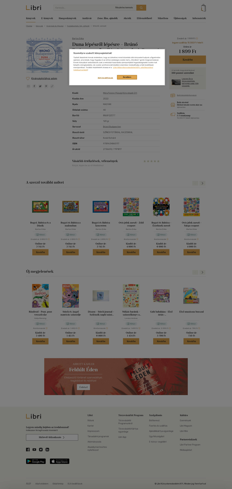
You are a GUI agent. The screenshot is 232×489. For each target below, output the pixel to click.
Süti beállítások (105, 78)
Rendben (127, 77)
